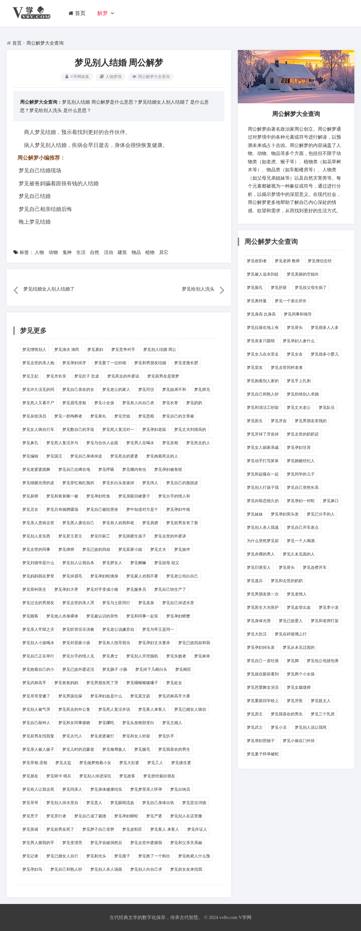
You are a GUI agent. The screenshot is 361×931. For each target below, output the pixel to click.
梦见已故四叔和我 (194, 642)
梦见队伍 (327, 407)
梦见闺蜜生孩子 (132, 536)
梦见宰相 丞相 (34, 762)
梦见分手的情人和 (174, 496)
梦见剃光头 (96, 856)
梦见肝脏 (279, 287)
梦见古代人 (72, 736)
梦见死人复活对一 (118, 429)
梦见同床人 (72, 789)
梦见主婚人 (172, 722)
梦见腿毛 (142, 749)
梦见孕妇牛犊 (178, 509)
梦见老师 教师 (287, 261)
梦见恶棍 (146, 416)
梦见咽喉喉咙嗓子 (142, 682)
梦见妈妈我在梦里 (38, 576)
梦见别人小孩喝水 (38, 642)
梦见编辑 (30, 456)
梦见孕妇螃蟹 (178, 616)
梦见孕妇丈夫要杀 (154, 642)
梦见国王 (54, 456)
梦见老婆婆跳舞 (36, 469)
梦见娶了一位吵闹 (110, 363)
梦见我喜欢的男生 (174, 749)
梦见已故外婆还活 (78, 669)
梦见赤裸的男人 (261, 554)
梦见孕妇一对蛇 (301, 500)
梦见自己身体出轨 (158, 802)
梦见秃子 (30, 816)
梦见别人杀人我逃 (263, 527)
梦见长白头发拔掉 (118, 482)
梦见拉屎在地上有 (263, 327)
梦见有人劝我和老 (118, 522)
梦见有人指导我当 (114, 642)
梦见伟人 (150, 482)
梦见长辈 (170, 403)
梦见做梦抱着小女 (95, 762)
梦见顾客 (30, 616)
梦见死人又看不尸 (38, 403)
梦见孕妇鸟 (32, 869)
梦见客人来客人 (152, 709)
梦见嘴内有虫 (134, 469)
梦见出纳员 (180, 789)
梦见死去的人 (198, 443)
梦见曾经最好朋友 (159, 776)
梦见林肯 (202, 656)
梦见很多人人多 (325, 327)
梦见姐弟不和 (174, 389)
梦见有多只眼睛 (261, 341)
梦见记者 (30, 856)
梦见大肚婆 (129, 762)
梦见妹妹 (255, 514)
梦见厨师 (30, 496)
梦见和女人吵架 (136, 736)
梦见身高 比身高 (261, 314)
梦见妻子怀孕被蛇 (263, 754)
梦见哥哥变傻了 (36, 696)
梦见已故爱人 (291, 620)
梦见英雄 (30, 829)
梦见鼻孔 (30, 443)
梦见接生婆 (181, 762)
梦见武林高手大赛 (174, 696)
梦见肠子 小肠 (114, 669)
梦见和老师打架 (325, 620)
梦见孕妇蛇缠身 (104, 576)
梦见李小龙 (329, 607)
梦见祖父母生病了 (311, 287)
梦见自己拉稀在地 (74, 469)
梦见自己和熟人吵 (66, 869)
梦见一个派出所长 (291, 301)
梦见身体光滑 (259, 620)
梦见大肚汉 (257, 634)
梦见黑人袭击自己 (78, 522)
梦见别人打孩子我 (263, 487)
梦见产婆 (154, 816)
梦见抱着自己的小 (38, 669)
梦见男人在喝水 (140, 443)
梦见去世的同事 (36, 549)
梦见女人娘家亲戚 (263, 447)
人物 (39, 252)
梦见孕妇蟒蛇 (126, 816)
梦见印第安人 (259, 567)
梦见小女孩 (104, 403)
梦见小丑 (279, 727)
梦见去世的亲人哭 (78, 602)
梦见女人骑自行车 (38, 429)
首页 (77, 13)
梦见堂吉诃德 (194, 802)
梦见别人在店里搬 (186, 816)
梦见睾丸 (98, 416)
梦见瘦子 (122, 856)
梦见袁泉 (146, 602)
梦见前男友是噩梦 (163, 376)
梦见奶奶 (194, 403)
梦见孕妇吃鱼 (98, 496)
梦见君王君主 (70, 536)
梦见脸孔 (255, 287)
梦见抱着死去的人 (162, 456)
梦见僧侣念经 (320, 261)
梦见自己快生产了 (170, 589)
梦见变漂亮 (72, 842)
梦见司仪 (146, 389)
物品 (136, 252)
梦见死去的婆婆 (124, 456)
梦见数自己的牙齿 (78, 429)
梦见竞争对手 (123, 349)
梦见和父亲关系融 (186, 842)
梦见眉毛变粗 (74, 403)
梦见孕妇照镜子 (261, 740)
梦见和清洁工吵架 (263, 407)
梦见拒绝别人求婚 (303, 394)
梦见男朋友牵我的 (311, 421)
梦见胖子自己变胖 (98, 829)
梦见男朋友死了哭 (102, 682)
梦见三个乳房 (323, 714)
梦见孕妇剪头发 (285, 514)
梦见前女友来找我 (186, 869)
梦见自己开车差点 (303, 527)
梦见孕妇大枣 (66, 589)
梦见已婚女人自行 (62, 856)
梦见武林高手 (34, 682)
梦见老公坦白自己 (182, 576)
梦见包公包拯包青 (323, 660)
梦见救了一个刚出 (154, 856)
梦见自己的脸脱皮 (182, 482)
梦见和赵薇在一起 (263, 474)
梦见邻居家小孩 (76, 642)
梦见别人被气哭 (36, 709)
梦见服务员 (136, 589)
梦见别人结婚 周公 (159, 349)
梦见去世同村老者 (287, 367)
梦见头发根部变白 (138, 722)
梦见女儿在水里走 (263, 354)
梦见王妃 (30, 376)
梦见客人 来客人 (164, 829)
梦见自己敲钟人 (36, 722)
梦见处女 (174, 682)
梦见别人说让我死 (311, 727)
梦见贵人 (94, 802)
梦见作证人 (197, 829)
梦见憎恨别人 (34, 349)
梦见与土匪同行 (116, 602)
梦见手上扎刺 (299, 381)
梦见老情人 (297, 594)
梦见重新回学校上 (263, 700)
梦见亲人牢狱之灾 (38, 629)
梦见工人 (155, 762)
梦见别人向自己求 (146, 869)
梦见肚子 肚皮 (86, 376)
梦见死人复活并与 (62, 443)
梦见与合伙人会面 (102, 443)
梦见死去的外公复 (74, 709)
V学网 (244, 917)
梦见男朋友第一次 (263, 594)
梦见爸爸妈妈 (66, 682)
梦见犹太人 (321, 700)
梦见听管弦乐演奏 (78, 629)
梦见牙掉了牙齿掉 (263, 434)
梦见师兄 (202, 389)
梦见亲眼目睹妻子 (134, 496)
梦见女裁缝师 (299, 687)
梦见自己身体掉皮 (86, 456)
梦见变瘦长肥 (186, 363)
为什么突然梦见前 (263, 540)
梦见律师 (66, 549)
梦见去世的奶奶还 (303, 434)
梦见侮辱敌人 (114, 749)
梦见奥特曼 (257, 301)
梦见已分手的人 (321, 514)
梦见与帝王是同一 (158, 629)
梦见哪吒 (106, 722)
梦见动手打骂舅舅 (263, 461)
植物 (150, 252)
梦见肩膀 (150, 522)
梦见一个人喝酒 (301, 540)
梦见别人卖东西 (36, 536)
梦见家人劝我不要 (142, 576)
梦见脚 (293, 660)
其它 (164, 252)
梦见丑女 (30, 509)
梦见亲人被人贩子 (38, 749)
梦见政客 (127, 776)
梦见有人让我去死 (38, 789)
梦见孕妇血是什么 (106, 696)
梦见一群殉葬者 (68, 416)
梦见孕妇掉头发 (261, 647)
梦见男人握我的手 (38, 842)
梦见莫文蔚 (140, 696)
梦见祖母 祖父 (166, 562)
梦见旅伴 (182, 549)
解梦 (103, 13)
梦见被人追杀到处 (263, 274)
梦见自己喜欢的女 (78, 389)
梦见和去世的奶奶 (287, 580)
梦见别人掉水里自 (62, 802)
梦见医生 (255, 421)
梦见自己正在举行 (38, 656)
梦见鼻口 (331, 500)
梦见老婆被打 (102, 736)
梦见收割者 (257, 261)
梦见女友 (295, 354)
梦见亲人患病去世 (38, 522)
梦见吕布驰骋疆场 (62, 509)
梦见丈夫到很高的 (190, 429)
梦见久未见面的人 (299, 554)
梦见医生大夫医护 (263, 607)
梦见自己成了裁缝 (90, 816)
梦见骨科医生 (34, 589)
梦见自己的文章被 (178, 416)
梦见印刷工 (100, 536)
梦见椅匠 (183, 669)
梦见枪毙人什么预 (194, 856)
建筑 (122, 252)
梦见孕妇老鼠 (154, 429)
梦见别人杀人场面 (106, 869)
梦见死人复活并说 (114, 709)
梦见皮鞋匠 (132, 829)
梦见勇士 (110, 656)
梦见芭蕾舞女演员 (263, 687)
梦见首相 (170, 443)
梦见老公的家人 (116, 389)
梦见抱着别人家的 (263, 381)
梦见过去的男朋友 (38, 602)
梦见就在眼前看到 (263, 674)
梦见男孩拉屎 (70, 696)
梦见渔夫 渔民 (66, 349)
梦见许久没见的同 (38, 389)
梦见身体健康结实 (106, 789)
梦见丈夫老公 (299, 407)
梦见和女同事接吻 (74, 722)
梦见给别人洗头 (45, 110)
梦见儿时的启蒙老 (78, 749)
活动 (108, 252)
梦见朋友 (30, 776)
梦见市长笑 (56, 376)
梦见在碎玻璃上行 (291, 634)
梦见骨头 (295, 327)
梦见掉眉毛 (72, 576)
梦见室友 (255, 367)
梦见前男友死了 (60, 829)
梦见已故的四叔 (96, 549)
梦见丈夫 (158, 549)
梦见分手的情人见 (78, 656)
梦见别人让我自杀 (78, 562)
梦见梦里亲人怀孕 (146, 789)
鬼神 (67, 252)
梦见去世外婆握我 (146, 842)
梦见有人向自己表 (138, 403)
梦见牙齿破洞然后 (106, 842)
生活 (81, 252)
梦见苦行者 (56, 816)
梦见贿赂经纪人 (301, 461)
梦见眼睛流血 (122, 802)
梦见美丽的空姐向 (303, 274)
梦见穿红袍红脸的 (78, 482)
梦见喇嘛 (138, 562)
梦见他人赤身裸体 (62, 616)
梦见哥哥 (30, 802)
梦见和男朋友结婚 (150, 363)
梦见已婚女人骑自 (190, 709)
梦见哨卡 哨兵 (58, 776)
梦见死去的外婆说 (123, 376)
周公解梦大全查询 (45, 43)
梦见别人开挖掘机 (142, 656)
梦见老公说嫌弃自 (118, 629)
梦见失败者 (176, 656)
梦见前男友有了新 (182, 522)
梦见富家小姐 (130, 549)
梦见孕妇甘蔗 (299, 447)
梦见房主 (255, 714)
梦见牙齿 (279, 421)
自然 (94, 252)
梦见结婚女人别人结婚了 (163, 102)
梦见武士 (255, 727)
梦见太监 (63, 762)
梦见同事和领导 (298, 314)
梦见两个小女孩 (301, 674)
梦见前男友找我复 (38, 736)
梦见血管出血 (299, 607)
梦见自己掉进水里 (178, 602)
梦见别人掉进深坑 (95, 776)
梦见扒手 (166, 736)
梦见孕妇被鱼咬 (168, 469)
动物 (53, 252)
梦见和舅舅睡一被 (62, 496)
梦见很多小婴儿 (325, 354)
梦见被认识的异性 (102, 616)
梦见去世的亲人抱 (38, 363)
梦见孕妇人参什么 (299, 341)
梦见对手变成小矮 (102, 589)
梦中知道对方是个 (142, 509)
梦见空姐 (122, 416)
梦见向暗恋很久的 (263, 500)
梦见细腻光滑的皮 (38, 482)
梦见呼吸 (106, 469)
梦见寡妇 (95, 349)
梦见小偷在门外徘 (299, 740)
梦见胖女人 (112, 562)
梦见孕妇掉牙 (74, 363)
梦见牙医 (295, 700)
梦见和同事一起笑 (142, 616)
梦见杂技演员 (34, 416)
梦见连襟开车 (315, 567)
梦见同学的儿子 (301, 474)
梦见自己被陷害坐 (102, 509)
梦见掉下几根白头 (151, 669)
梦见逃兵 (255, 580)
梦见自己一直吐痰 (263, 660)
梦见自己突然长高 (303, 487)
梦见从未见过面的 (299, 647)
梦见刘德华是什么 (38, 562)
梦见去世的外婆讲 (170, 536)
